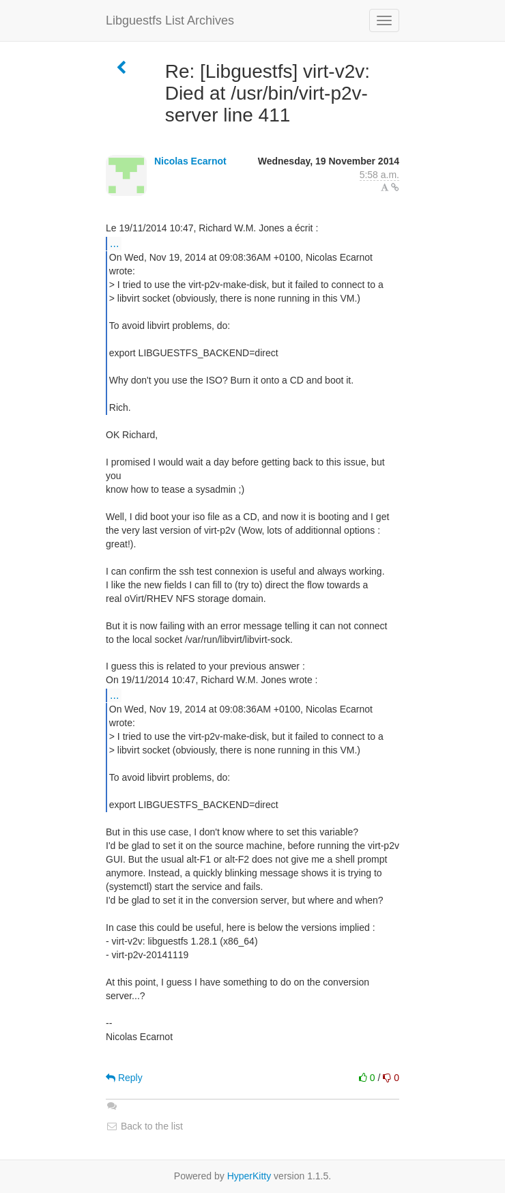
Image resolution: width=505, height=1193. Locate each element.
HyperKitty (249, 1175)
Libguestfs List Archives (170, 20)
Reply (124, 1077)
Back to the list (144, 1126)
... (114, 243)
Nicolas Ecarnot (190, 161)
